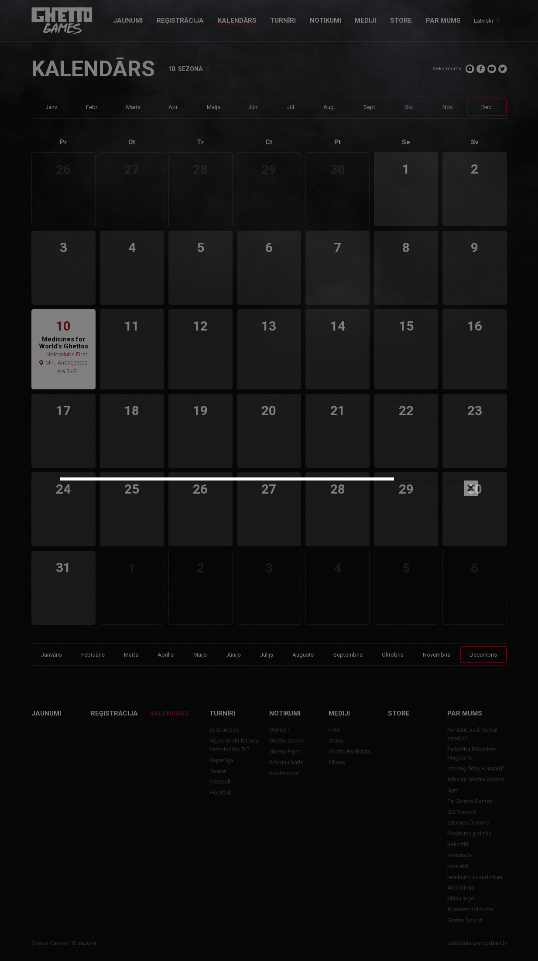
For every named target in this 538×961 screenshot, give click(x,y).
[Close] (471, 488)
